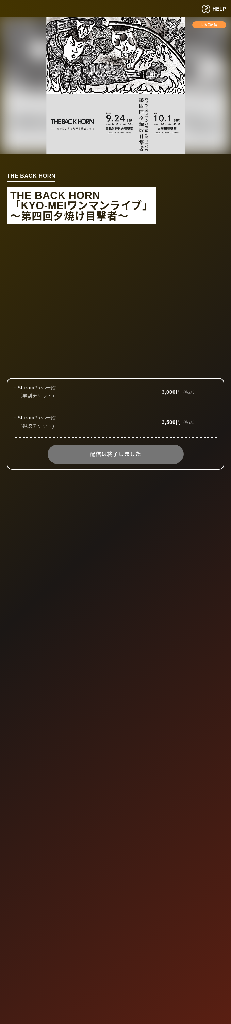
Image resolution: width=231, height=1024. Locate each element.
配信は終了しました (115, 454)
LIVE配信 (209, 25)
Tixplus (20, 8)
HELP (214, 9)
